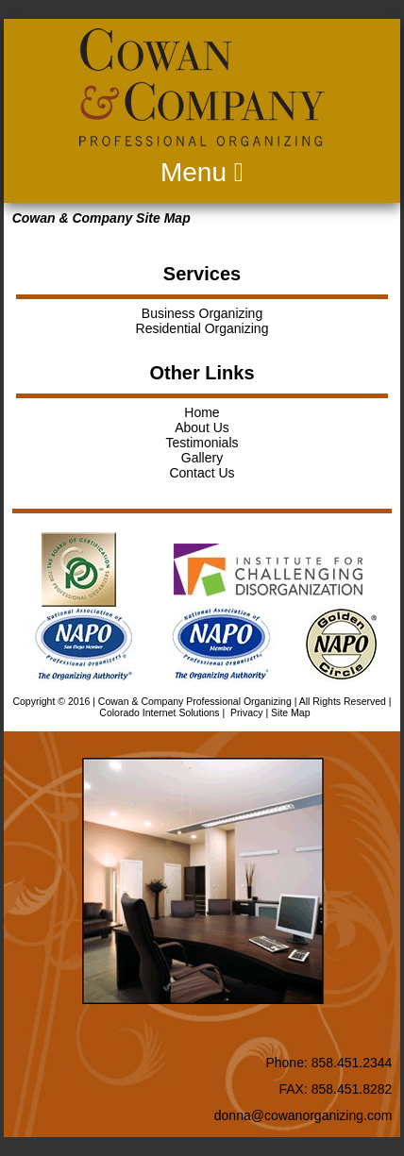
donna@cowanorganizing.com (303, 1115)
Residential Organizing (202, 328)
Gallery (202, 457)
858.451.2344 (352, 1062)
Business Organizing (202, 313)
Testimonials (201, 442)
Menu (202, 172)
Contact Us (201, 472)
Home (201, 412)
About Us (202, 427)
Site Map (290, 712)
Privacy (246, 712)
